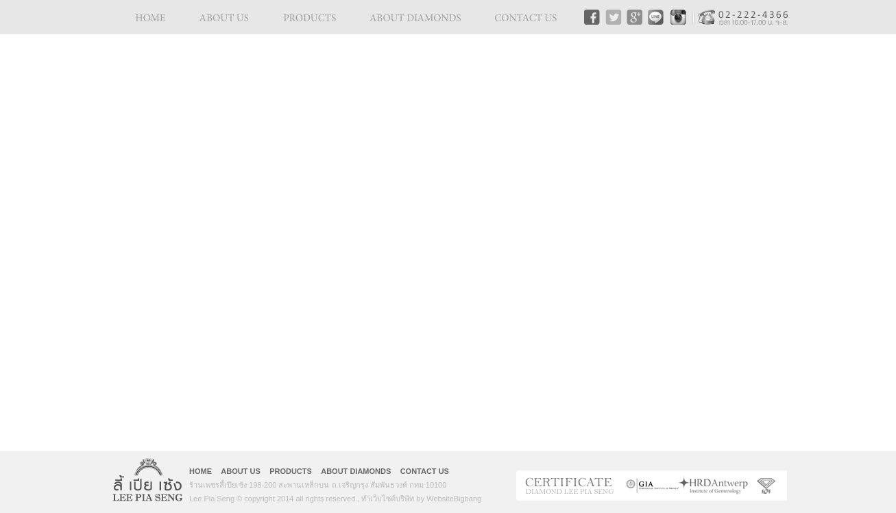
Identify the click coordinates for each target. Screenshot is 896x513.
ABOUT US (240, 471)
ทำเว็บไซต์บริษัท (387, 498)
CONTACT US (424, 471)
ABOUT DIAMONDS (356, 471)
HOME (200, 471)
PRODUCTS (290, 471)
